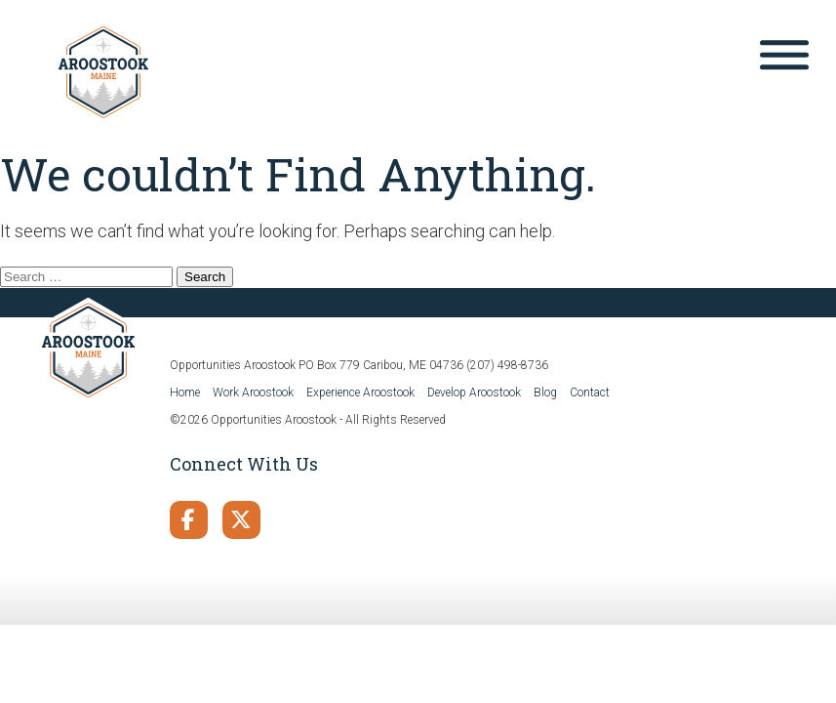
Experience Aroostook (360, 392)
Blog (545, 392)
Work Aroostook (253, 392)
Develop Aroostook (474, 392)
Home (185, 392)
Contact (590, 392)
